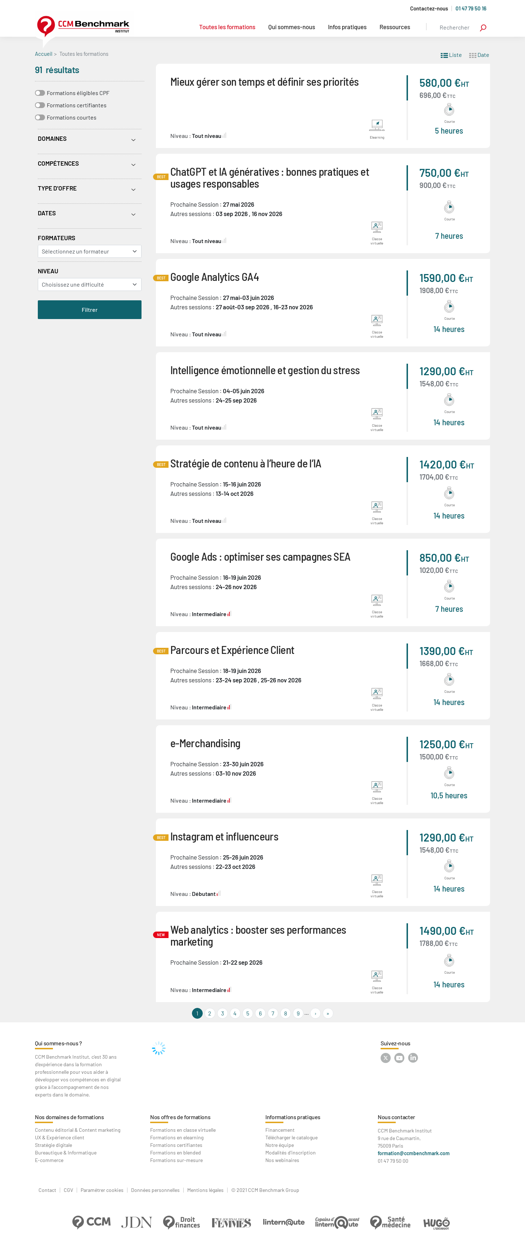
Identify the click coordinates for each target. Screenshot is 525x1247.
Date (479, 54)
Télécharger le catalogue (291, 1137)
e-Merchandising (205, 742)
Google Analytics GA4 (214, 276)
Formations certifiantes (77, 105)
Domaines (52, 138)
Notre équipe (279, 1145)
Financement (280, 1130)
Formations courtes (72, 117)
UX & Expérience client (59, 1137)
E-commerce (49, 1160)
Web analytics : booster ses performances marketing (258, 935)
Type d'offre (57, 188)
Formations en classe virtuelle (183, 1130)
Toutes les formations (227, 26)
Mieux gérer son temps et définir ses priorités (264, 81)
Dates (47, 212)
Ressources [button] (395, 26)
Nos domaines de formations (69, 1116)
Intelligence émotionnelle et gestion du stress (265, 369)
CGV (68, 1190)
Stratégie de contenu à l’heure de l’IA (246, 463)
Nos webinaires (282, 1160)
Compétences (58, 163)
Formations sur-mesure (176, 1160)
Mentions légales (205, 1190)
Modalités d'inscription (290, 1152)
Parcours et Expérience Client (232, 649)
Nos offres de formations (180, 1116)
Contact (47, 1190)
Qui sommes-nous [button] (291, 26)
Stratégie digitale (53, 1145)
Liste (451, 54)
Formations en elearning (176, 1137)
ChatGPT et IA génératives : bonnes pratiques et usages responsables (269, 177)
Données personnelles (155, 1190)
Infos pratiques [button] (347, 26)
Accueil (43, 53)
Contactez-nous (429, 8)
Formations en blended (175, 1152)
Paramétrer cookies (102, 1190)
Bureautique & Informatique (66, 1152)
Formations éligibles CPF (78, 92)
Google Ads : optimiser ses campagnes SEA (260, 556)
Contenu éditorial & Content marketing (77, 1130)
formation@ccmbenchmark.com (414, 1153)
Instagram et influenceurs (224, 836)
